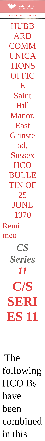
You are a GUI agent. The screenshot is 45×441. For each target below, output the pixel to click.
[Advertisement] (22, 337)
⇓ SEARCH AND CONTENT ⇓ (22, 16)
